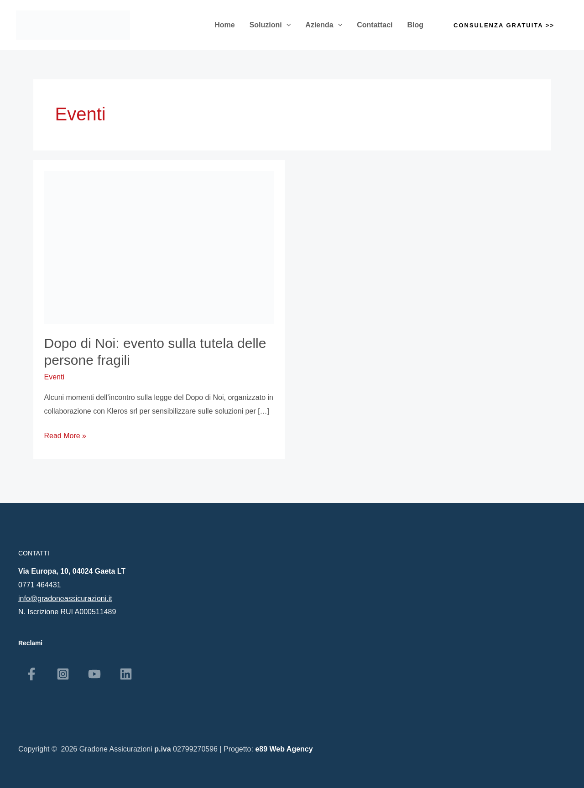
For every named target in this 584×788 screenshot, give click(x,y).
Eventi (54, 377)
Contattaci (374, 25)
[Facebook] (31, 674)
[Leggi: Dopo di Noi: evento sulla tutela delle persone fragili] (159, 247)
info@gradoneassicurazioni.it (65, 598)
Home (224, 25)
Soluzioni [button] (270, 25)
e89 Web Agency (284, 749)
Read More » (65, 434)
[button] (286, 25)
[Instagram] (63, 674)
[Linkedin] (126, 674)
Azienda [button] (323, 25)
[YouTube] (94, 674)
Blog (415, 25)
